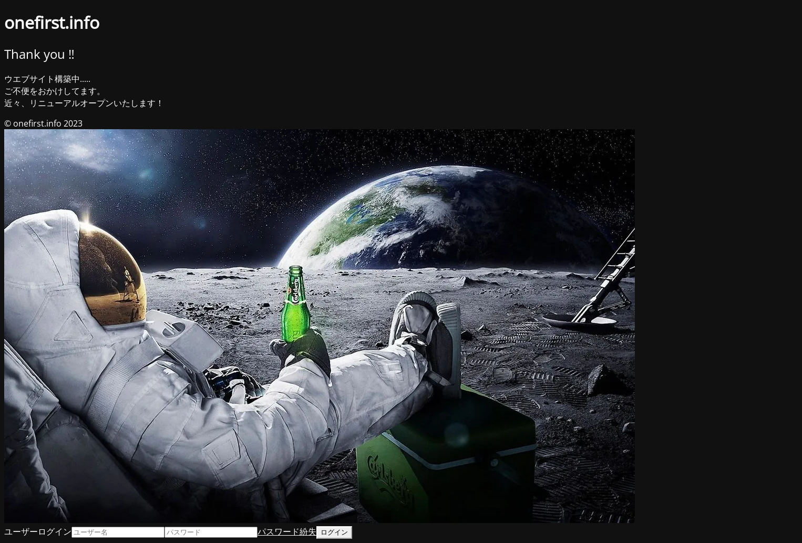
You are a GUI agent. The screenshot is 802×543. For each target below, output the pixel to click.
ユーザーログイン (37, 531)
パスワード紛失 (287, 531)
